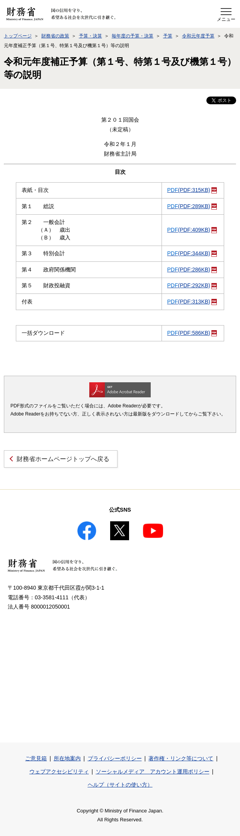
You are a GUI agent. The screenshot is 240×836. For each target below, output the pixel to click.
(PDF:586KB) (192, 333)
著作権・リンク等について (180, 758)
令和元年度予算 (198, 36)
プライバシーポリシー (115, 758)
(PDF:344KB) (192, 253)
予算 (167, 36)
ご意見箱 (36, 758)
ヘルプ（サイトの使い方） (120, 785)
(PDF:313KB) (192, 301)
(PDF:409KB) (192, 230)
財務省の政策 (55, 36)
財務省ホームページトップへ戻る (63, 459)
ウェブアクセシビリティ (59, 771)
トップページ (18, 36)
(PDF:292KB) (192, 285)
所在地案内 (67, 758)
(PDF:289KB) (192, 206)
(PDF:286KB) (192, 269)
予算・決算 (90, 36)
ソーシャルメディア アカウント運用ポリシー (152, 771)
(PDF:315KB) (192, 190)
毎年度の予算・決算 (132, 36)
